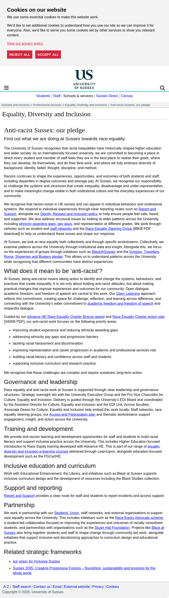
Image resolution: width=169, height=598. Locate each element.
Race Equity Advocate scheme (139, 518)
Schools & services (78, 96)
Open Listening (128, 293)
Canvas (127, 96)
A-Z (6, 587)
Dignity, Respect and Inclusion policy (68, 214)
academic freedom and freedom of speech (120, 303)
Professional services (47, 105)
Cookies (112, 587)
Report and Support (19, 496)
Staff (56, 96)
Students (43, 96)
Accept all (48, 54)
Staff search (21, 587)
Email (57, 587)
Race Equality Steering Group (109, 229)
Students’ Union (66, 513)
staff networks (61, 229)
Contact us (41, 587)
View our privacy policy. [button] (25, 43)
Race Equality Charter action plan (138, 317)
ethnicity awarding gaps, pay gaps (45, 224)
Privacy (98, 587)
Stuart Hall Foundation (112, 528)
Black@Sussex (104, 252)
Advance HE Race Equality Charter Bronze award (66, 317)
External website (77, 587)
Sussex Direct (107, 96)
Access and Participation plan (72, 414)
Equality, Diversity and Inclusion (86, 105)
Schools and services (15, 105)
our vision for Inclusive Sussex (36, 561)
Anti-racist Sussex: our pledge (130, 105)
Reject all (19, 54)
